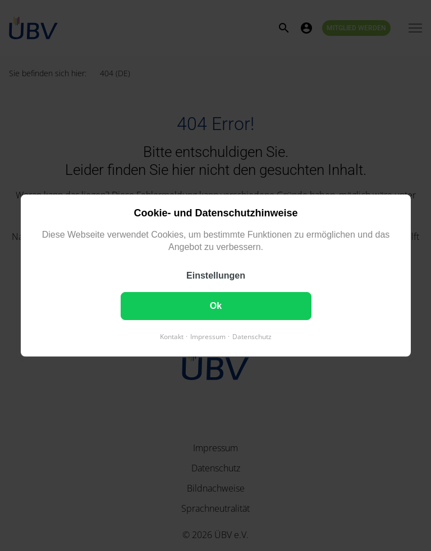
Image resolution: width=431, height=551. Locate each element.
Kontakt (172, 336)
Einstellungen (215, 275)
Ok (215, 306)
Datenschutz (252, 336)
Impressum (208, 336)
